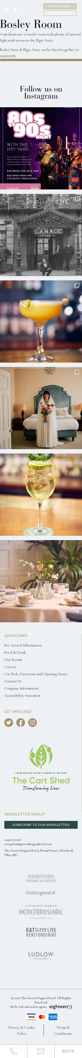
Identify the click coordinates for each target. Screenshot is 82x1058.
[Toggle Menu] (8, 9)
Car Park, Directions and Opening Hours (35, 674)
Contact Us (13, 681)
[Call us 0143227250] (13, 1051)
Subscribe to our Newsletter (41, 825)
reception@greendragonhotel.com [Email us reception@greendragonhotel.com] (27, 844)
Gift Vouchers (59, 6)
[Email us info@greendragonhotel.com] (41, 1051)
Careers (10, 667)
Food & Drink (15, 652)
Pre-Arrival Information (23, 645)
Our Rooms (13, 659)
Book (68, 1051)
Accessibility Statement (22, 695)
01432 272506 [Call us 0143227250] (12, 839)
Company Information (21, 688)
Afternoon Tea (60, 13)
